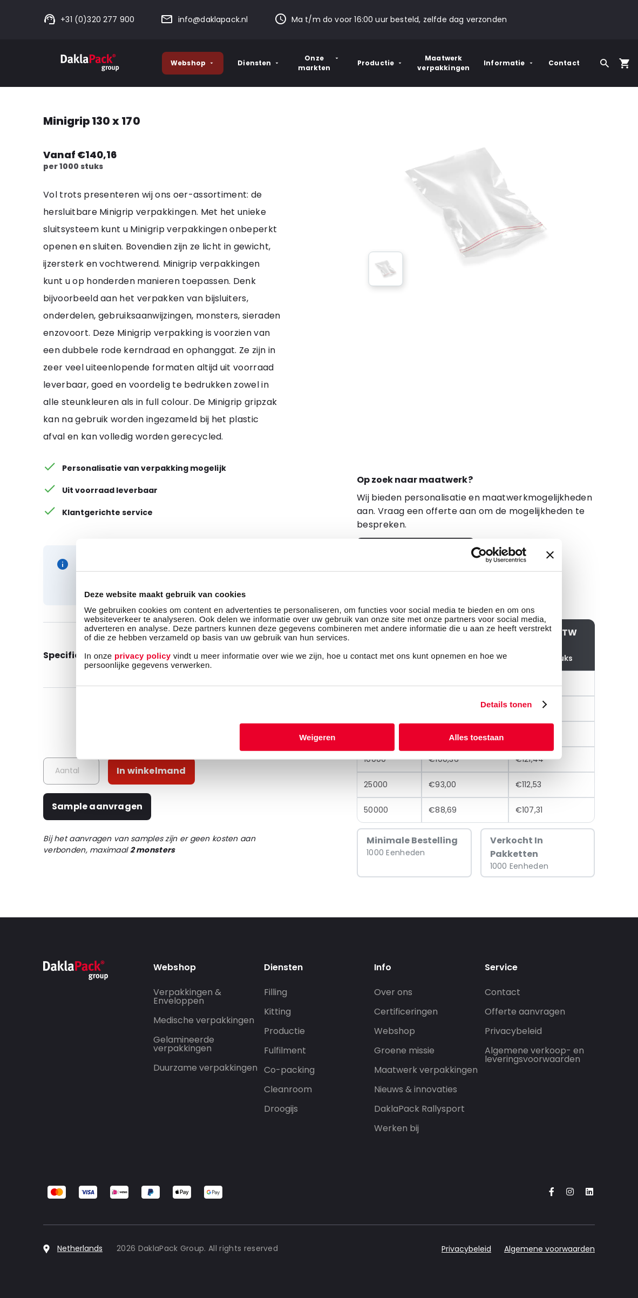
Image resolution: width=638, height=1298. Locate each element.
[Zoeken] (604, 63)
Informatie (509, 62)
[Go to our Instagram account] (568, 1192)
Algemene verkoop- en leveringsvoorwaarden (534, 1054)
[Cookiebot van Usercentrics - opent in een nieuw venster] (479, 555)
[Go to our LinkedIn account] (586, 1192)
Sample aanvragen (97, 806)
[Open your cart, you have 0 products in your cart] (624, 63)
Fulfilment (285, 1050)
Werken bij (396, 1128)
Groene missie (404, 1050)
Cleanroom (288, 1089)
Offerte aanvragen (525, 1011)
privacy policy (141, 655)
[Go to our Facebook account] (549, 1192)
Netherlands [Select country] (80, 1248)
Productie (380, 62)
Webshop (193, 62)
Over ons (393, 992)
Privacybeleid (513, 1031)
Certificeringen (406, 1011)
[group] (385, 269)
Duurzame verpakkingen (205, 1068)
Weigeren (317, 736)
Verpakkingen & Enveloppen (187, 996)
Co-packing (289, 1070)
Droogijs (281, 1109)
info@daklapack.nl (204, 19)
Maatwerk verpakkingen (443, 62)
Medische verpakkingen (203, 1020)
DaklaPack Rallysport (419, 1109)
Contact (564, 62)
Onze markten (319, 62)
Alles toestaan (476, 736)
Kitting (277, 1011)
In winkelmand (151, 771)
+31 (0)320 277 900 (88, 19)
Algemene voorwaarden (549, 1249)
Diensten (258, 62)
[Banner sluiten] (550, 555)
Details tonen (506, 704)
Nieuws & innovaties (415, 1089)
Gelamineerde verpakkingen (183, 1043)
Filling (275, 992)
